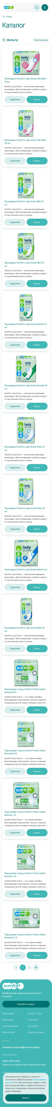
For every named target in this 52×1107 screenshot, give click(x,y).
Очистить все (41, 40)
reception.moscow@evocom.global (21, 1047)
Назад (7, 16)
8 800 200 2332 (11, 1061)
